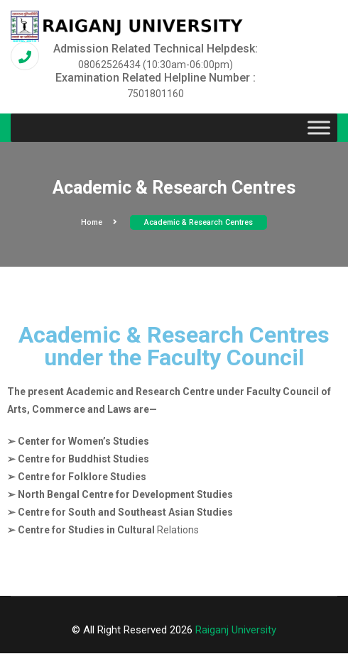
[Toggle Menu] (319, 128)
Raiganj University (235, 629)
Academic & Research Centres (198, 222)
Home (99, 222)
